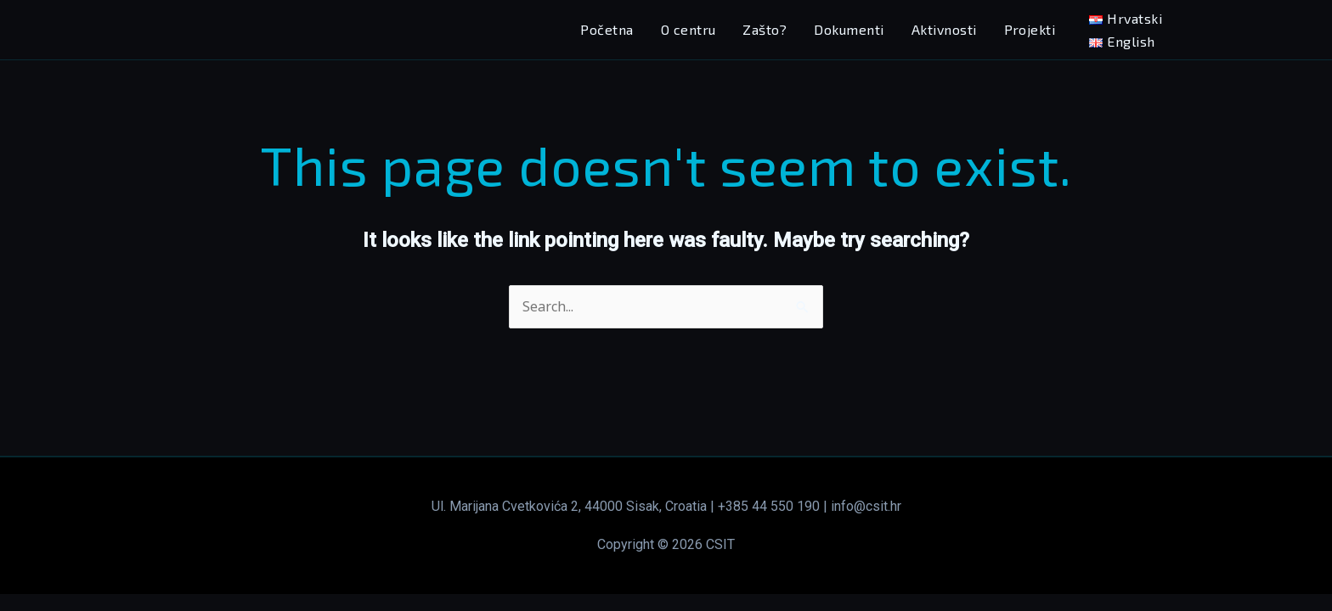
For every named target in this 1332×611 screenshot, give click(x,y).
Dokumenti (848, 29)
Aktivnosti (944, 29)
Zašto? (764, 29)
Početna (606, 29)
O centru (688, 29)
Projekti (1030, 29)
